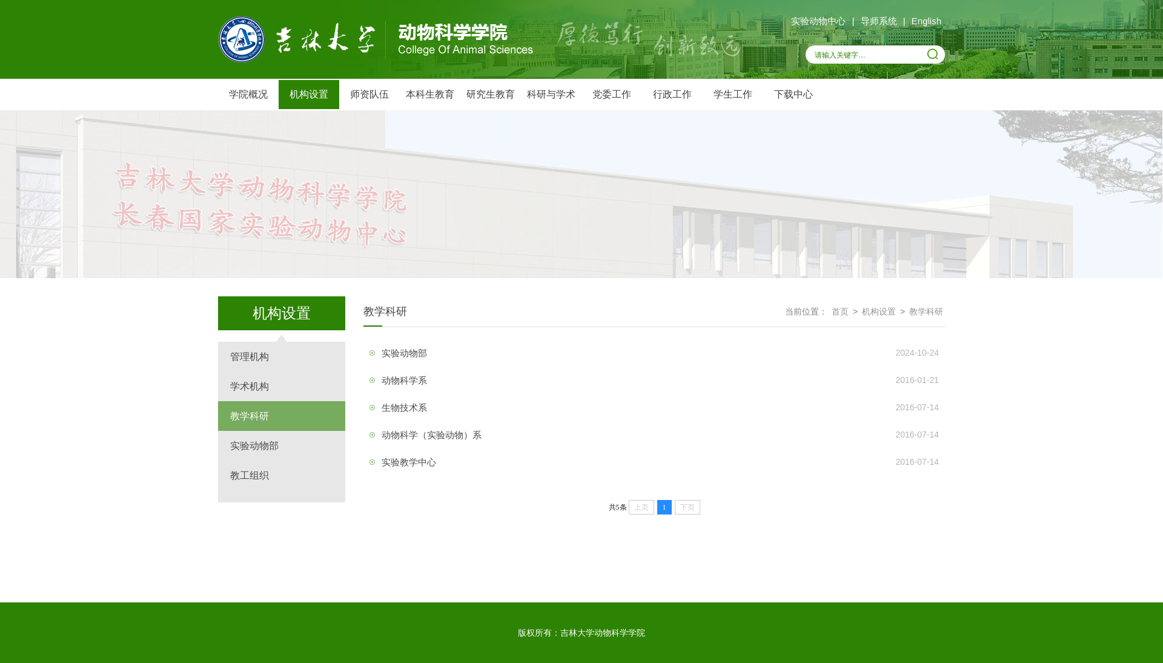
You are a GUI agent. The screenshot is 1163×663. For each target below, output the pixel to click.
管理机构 (249, 356)
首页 (840, 311)
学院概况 (248, 94)
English (926, 21)
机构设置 (309, 94)
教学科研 (249, 416)
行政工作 (672, 94)
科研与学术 (551, 94)
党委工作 (611, 94)
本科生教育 (430, 94)
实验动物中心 (818, 21)
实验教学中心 (409, 462)
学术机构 (249, 386)
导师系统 (879, 21)
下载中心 (793, 94)
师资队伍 (369, 94)
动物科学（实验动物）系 (432, 435)
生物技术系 (404, 407)
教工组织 (249, 475)
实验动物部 (254, 446)
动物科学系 (404, 380)
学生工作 (733, 94)
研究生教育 (490, 94)
